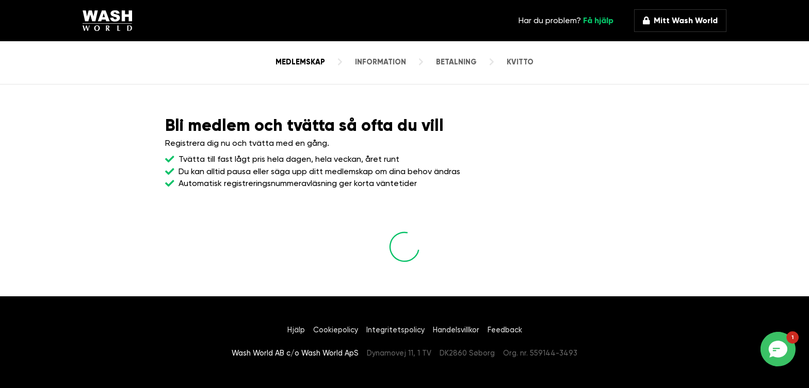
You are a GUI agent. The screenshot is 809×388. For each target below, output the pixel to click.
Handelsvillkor (456, 330)
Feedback (505, 330)
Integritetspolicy (395, 330)
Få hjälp (598, 20)
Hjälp (296, 330)
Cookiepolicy (335, 330)
